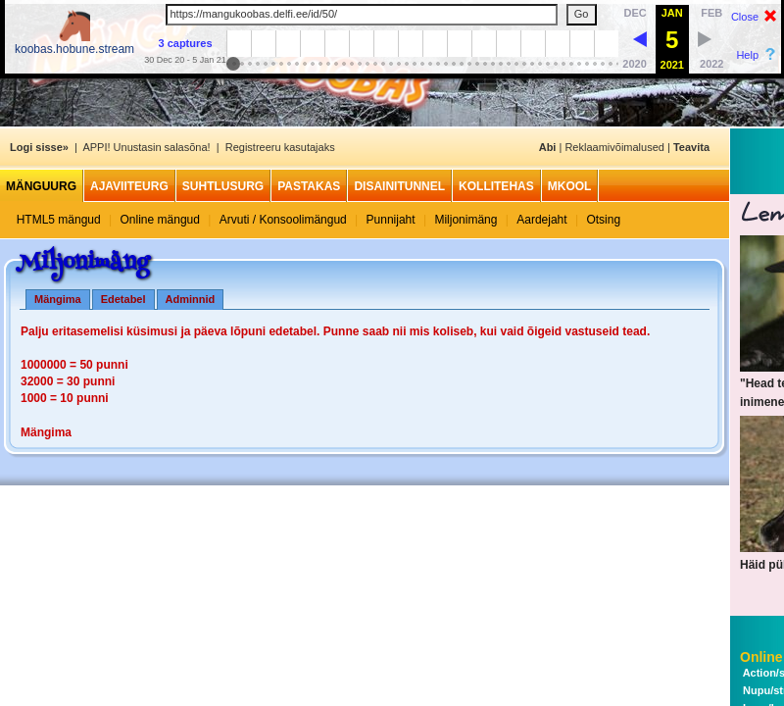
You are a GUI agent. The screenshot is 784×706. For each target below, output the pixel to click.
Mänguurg (41, 186)
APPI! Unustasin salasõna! (146, 147)
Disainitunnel (399, 186)
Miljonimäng (465, 220)
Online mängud (160, 220)
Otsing (603, 220)
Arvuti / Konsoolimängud (283, 220)
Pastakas (308, 186)
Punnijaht (391, 220)
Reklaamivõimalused (614, 147)
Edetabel (123, 299)
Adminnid (191, 299)
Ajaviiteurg (129, 186)
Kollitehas (496, 186)
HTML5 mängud (59, 220)
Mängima (57, 299)
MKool (570, 186)
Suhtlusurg (223, 186)
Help (747, 55)
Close (745, 17)
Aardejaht (541, 220)
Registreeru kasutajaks (280, 147)
